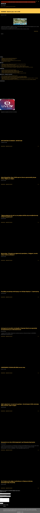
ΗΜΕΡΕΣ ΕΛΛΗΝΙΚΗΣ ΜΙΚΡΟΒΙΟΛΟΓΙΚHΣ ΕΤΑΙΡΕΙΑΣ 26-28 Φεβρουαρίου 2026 (12, 71)
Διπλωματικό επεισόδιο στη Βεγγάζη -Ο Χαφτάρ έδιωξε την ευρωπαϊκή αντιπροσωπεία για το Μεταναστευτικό (19, 328)
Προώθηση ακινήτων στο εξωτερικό (6, 61)
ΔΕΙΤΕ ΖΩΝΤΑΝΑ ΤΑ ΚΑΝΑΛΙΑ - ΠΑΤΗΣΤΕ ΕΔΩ (11, 140)
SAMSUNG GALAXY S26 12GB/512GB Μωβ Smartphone (9, 58)
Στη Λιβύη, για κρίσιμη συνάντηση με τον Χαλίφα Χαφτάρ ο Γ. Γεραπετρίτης (20, 291)
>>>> (38, 146)
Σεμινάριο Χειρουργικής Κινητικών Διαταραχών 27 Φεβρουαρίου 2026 (10, 70)
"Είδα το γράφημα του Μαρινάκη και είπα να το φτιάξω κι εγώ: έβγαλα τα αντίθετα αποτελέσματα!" (14, 65)
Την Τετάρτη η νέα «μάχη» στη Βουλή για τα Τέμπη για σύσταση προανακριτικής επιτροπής (16, 481)
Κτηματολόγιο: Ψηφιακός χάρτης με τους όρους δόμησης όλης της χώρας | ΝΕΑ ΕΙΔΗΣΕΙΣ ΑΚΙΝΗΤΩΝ (14, 77)
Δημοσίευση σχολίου (9, 146)
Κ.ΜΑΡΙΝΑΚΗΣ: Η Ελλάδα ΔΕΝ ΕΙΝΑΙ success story (9, 64)
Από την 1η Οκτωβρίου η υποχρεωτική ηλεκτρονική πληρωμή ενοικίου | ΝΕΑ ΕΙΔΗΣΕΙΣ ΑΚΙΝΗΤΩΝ (14, 76)
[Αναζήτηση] (36, 1)
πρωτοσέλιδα (5, 98)
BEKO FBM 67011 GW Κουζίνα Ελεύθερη (7, 59)
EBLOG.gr (3, 3)
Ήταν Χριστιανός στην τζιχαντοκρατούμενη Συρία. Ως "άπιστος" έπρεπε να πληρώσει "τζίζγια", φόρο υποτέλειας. (15, 66)
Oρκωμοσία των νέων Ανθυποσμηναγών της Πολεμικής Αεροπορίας (18, 442)
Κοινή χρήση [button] (36, 31)
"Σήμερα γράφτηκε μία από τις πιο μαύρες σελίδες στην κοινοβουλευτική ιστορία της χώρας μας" (19, 216)
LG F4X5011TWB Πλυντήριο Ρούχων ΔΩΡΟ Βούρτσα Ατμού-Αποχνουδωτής (11, 60)
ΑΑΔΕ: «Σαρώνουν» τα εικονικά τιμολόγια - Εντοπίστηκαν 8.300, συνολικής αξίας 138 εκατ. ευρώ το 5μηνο (20, 404)
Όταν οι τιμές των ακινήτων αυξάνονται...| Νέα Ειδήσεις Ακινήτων (10, 75)
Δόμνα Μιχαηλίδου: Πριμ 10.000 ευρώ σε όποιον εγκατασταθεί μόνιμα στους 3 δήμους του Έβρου (18, 178)
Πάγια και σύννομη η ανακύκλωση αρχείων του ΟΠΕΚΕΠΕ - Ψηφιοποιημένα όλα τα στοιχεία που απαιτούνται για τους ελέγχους (17, 67)
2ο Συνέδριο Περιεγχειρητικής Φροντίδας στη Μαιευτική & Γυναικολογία (10, 72)
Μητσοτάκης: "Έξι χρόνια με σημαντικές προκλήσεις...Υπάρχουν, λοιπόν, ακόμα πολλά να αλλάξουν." (19, 254)
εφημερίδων (8, 98)
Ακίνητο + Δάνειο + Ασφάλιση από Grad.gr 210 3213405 (8, 6)
